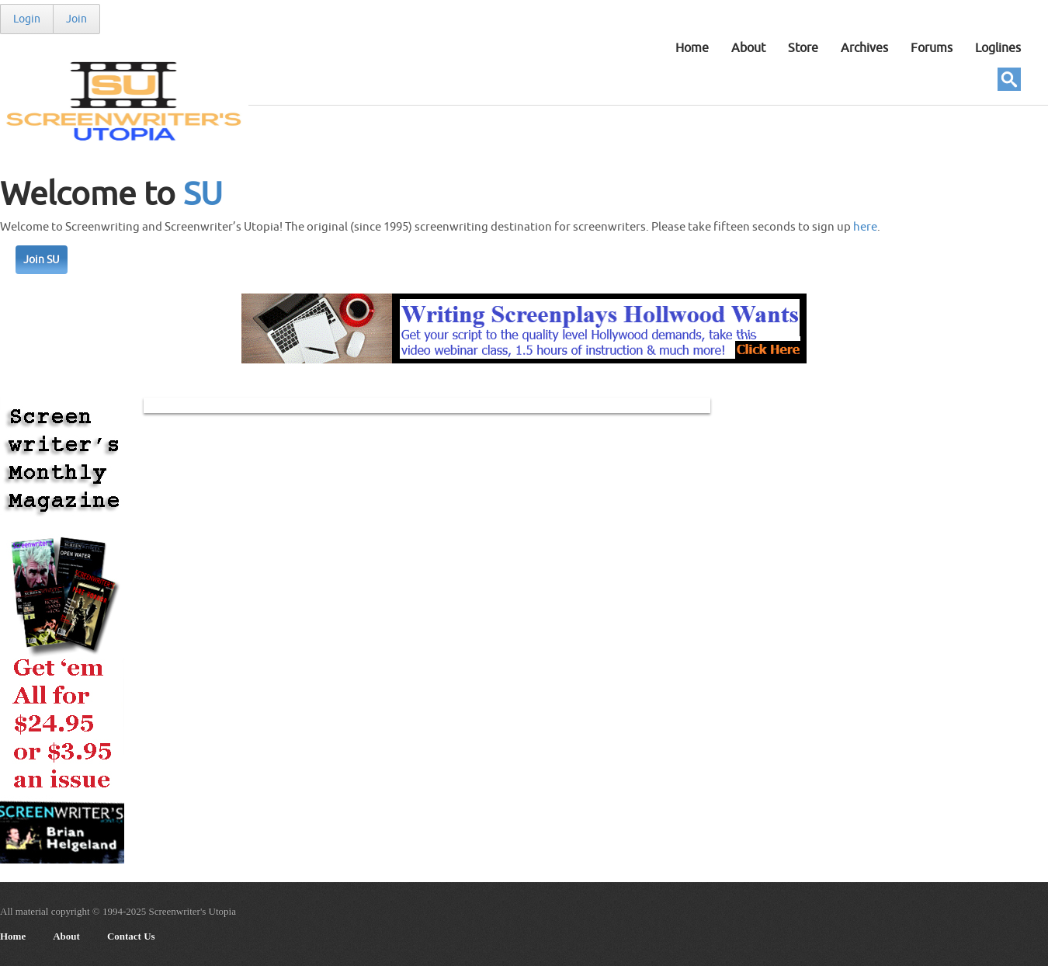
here (865, 227)
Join (76, 19)
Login (26, 19)
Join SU (41, 259)
